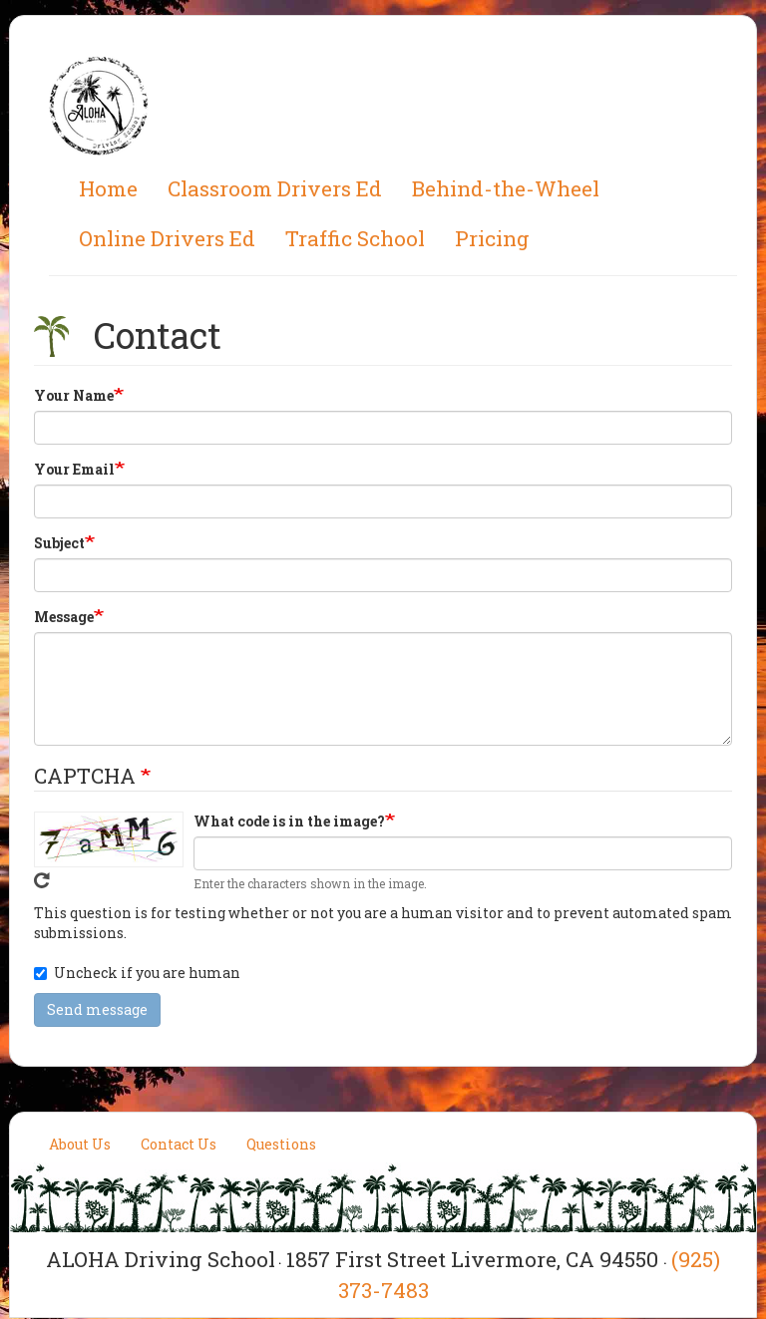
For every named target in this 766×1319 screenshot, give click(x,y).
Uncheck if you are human (137, 972)
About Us (80, 1144)
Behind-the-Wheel (505, 188)
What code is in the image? (289, 821)
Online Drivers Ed (167, 238)
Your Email (74, 469)
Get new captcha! (42, 880)
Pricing (492, 238)
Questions (281, 1144)
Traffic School (355, 238)
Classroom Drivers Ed (275, 188)
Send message (97, 1009)
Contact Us (178, 1144)
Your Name (74, 395)
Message (64, 616)
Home (108, 188)
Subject (59, 542)
